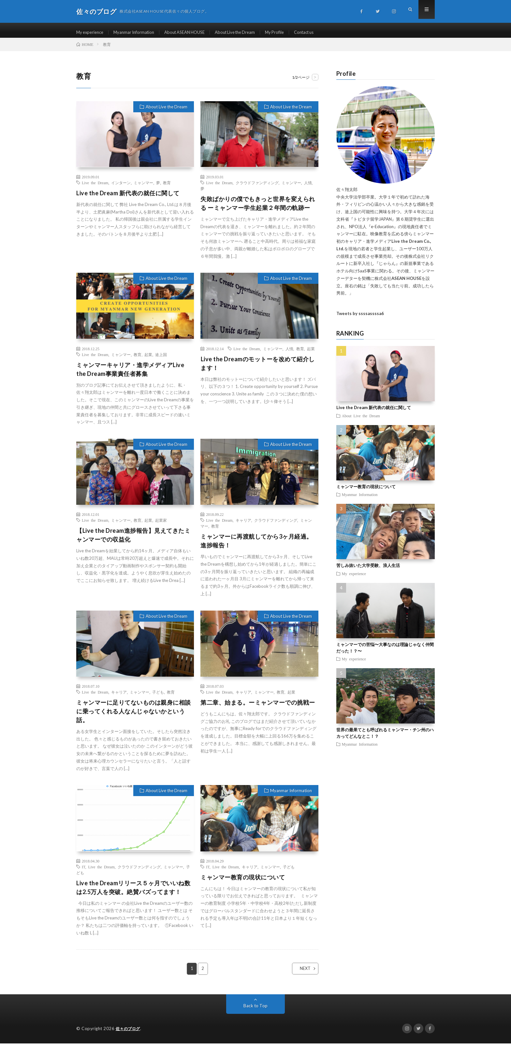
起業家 (161, 525)
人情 (308, 187)
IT (83, 871)
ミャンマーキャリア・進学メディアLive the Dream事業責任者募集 (130, 374)
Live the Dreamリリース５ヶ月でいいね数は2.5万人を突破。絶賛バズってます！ (133, 892)
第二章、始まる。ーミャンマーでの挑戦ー (257, 706)
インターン (121, 187)
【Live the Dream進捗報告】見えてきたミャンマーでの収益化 (133, 540)
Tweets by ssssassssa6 (360, 318)
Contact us (322, 32)
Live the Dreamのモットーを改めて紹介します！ (257, 368)
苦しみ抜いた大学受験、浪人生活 (368, 570)
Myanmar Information (138, 32)
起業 (148, 359)
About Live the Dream (248, 32)
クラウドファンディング (257, 187)
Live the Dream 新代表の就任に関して (128, 197)
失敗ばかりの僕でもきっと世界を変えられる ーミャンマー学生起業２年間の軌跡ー (257, 208)
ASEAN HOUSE (406, 282)
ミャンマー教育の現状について (242, 881)
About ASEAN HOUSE (193, 32)
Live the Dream (95, 187)
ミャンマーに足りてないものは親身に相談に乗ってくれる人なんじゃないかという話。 (133, 715)
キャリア (243, 525)
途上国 (161, 359)
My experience (91, 32)
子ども (158, 696)
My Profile (291, 32)
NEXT (299, 973)
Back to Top (255, 1010)
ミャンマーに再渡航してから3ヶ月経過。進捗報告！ (256, 546)
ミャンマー (143, 187)
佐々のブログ (129, 1033)
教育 (167, 187)
